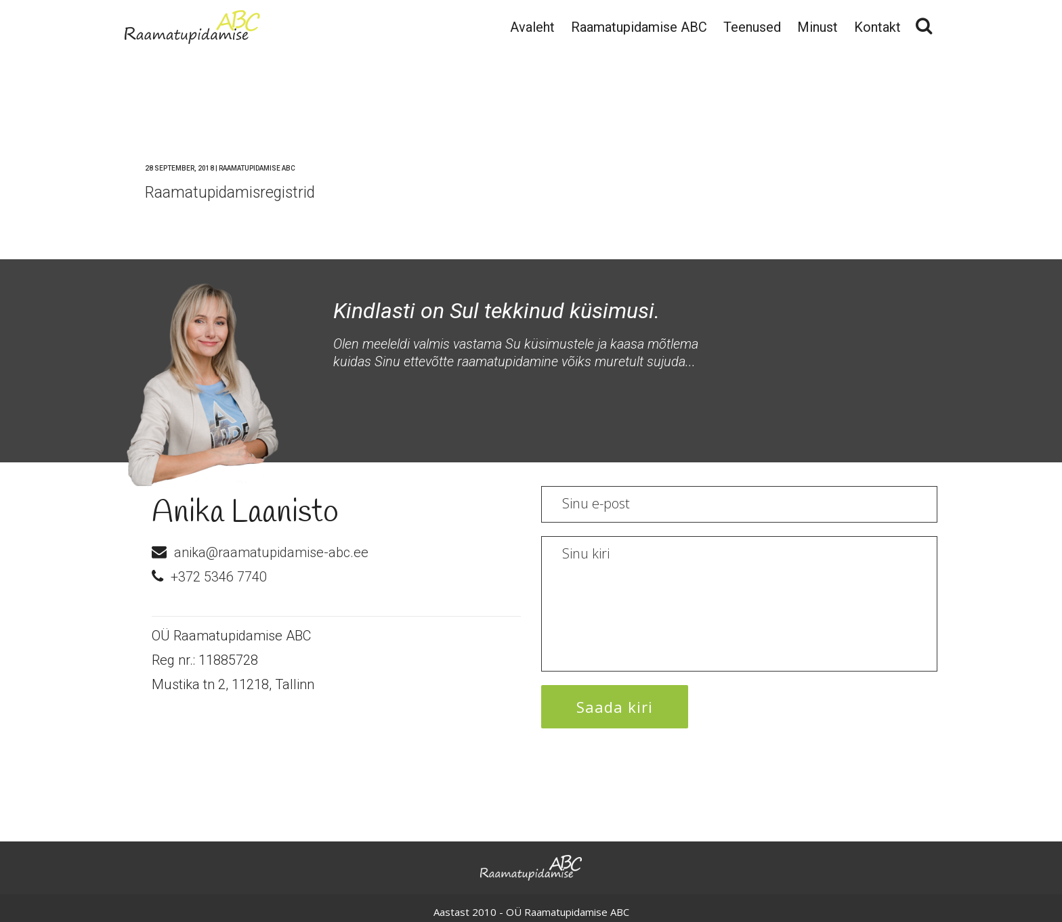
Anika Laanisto (245, 512)
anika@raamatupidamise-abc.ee (271, 552)
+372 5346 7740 (219, 577)
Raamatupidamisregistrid (230, 192)
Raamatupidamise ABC (257, 168)
